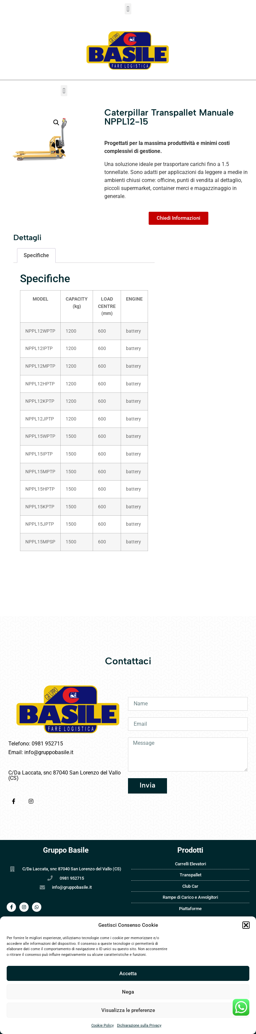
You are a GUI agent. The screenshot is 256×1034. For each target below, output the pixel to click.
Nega (128, 992)
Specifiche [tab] (36, 255)
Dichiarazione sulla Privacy (139, 1025)
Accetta (128, 974)
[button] (246, 925)
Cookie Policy (102, 1025)
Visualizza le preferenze (128, 1010)
